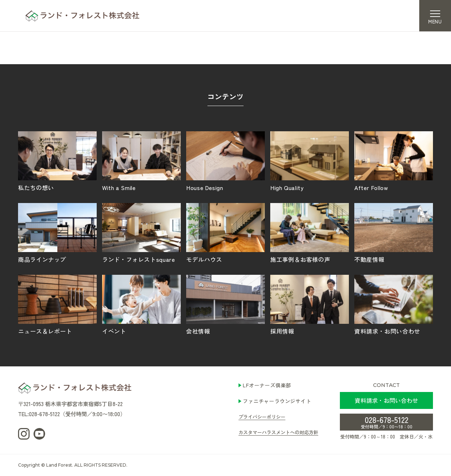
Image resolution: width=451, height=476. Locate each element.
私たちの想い (57, 160)
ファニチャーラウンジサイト (277, 401)
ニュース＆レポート (57, 304)
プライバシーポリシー (261, 416)
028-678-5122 (386, 421)
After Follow (393, 160)
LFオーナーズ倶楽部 (267, 385)
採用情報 (309, 304)
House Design (225, 160)
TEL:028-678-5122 (39, 414)
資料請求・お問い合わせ (393, 304)
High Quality (309, 160)
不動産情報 (393, 232)
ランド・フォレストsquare (141, 232)
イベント (141, 304)
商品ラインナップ (57, 232)
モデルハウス (225, 232)
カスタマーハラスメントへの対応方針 (278, 432)
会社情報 (225, 304)
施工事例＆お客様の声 (309, 232)
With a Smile (141, 160)
